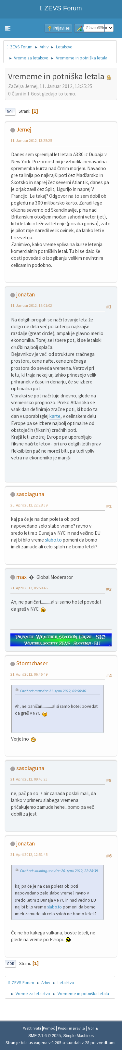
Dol (10, 111)
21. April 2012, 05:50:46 (28, 587)
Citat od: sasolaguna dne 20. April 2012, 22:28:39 (59, 870)
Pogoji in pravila (71, 1028)
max (21, 577)
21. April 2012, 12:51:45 (28, 854)
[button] (7, 28)
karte (55, 416)
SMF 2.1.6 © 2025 (44, 1035)
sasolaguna (30, 494)
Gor (10, 963)
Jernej (23, 129)
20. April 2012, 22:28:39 (28, 505)
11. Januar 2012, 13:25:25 (31, 140)
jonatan (25, 294)
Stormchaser (31, 663)
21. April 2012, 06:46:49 (28, 674)
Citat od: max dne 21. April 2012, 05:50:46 (53, 690)
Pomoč (49, 1028)
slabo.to (53, 540)
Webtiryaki (32, 1028)
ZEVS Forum (61, 8)
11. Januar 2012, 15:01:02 (31, 305)
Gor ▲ (93, 1028)
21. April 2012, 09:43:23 (28, 779)
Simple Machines (78, 1035)
